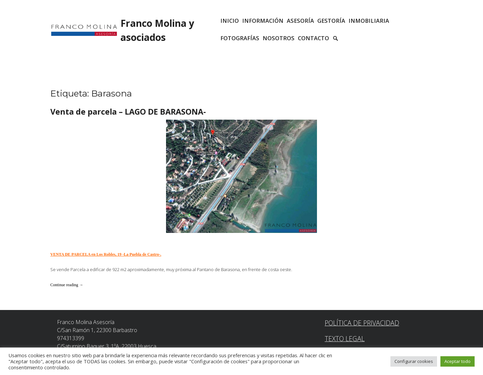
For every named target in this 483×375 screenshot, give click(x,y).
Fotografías (239, 38)
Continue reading (66, 285)
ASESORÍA (300, 20)
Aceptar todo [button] (457, 361)
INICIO (229, 20)
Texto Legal (345, 338)
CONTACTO (313, 38)
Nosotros (278, 38)
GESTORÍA (331, 20)
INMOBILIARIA (368, 20)
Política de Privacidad (362, 322)
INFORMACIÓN (262, 20)
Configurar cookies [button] (413, 361)
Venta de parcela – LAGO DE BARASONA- (128, 111)
